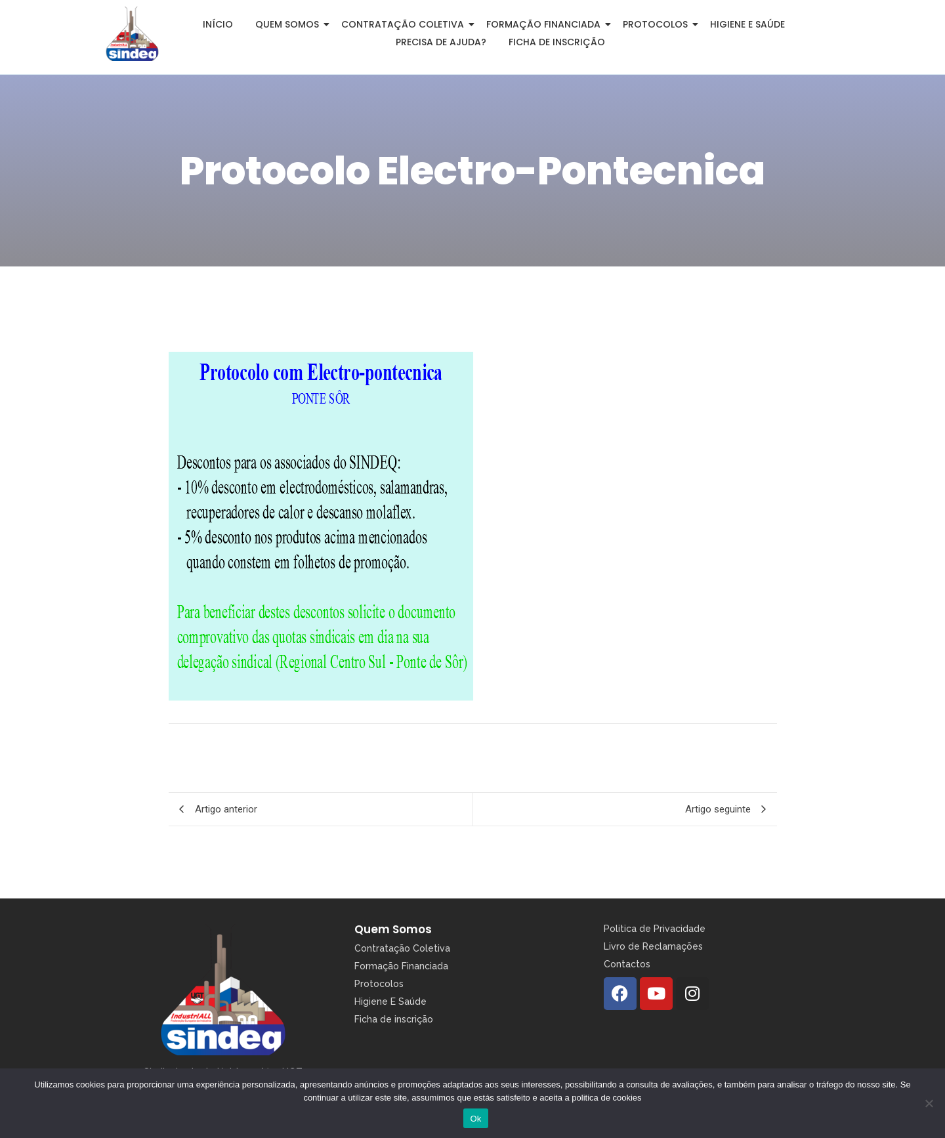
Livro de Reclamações (653, 946)
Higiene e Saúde (747, 24)
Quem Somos (393, 929)
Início (218, 24)
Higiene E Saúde (390, 1001)
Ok (475, 1119)
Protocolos (657, 24)
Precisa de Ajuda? (441, 42)
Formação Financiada (545, 24)
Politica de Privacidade (654, 928)
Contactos (627, 964)
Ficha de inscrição (557, 42)
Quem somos (289, 24)
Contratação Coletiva (405, 24)
